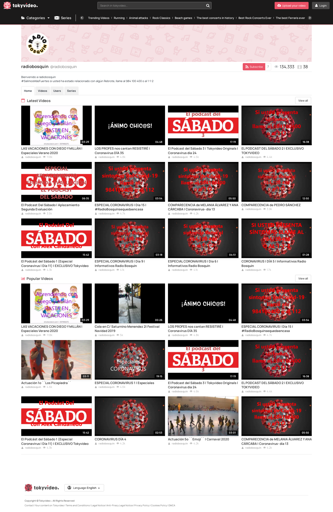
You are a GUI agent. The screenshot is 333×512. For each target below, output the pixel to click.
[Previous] (82, 18)
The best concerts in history (215, 18)
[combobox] (154, 5)
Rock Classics (161, 18)
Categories (35, 18)
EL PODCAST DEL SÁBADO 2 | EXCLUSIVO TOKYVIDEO (272, 150)
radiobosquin (31, 157)
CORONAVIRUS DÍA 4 (110, 439)
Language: (84, 488)
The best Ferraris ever (290, 18)
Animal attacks (138, 18)
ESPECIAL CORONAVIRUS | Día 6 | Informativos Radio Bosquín (193, 263)
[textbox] (151, 5)
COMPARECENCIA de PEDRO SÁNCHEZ (271, 205)
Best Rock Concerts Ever (254, 18)
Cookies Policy (159, 505)
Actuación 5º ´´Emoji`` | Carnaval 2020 (198, 439)
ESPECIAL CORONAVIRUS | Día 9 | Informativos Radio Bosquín (120, 263)
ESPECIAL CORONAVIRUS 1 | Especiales (124, 383)
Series (62, 18)
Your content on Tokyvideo (49, 505)
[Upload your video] (292, 5)
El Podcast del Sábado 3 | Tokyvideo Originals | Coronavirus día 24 (203, 150)
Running (119, 18)
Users (57, 91)
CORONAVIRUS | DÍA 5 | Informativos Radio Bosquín (273, 263)
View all (303, 100)
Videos (42, 91)
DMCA (172, 505)
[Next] (310, 18)
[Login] (321, 5)
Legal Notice (98, 505)
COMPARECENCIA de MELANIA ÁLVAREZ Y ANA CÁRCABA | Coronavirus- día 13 (203, 207)
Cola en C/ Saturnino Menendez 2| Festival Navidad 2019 (127, 329)
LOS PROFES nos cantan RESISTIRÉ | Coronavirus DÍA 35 (122, 150)
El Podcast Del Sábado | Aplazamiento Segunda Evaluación (50, 207)
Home (28, 91)
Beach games (183, 18)
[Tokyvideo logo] (20, 6)
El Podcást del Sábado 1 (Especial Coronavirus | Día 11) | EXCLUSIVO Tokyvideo (55, 263)
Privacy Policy (142, 505)
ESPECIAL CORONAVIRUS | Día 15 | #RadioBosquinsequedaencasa (120, 207)
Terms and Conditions (78, 505)
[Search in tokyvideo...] (208, 5)
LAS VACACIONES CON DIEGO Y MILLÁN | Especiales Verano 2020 (51, 150)
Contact (29, 505)
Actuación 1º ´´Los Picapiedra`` (46, 383)
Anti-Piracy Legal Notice (119, 505)
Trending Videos (98, 18)
